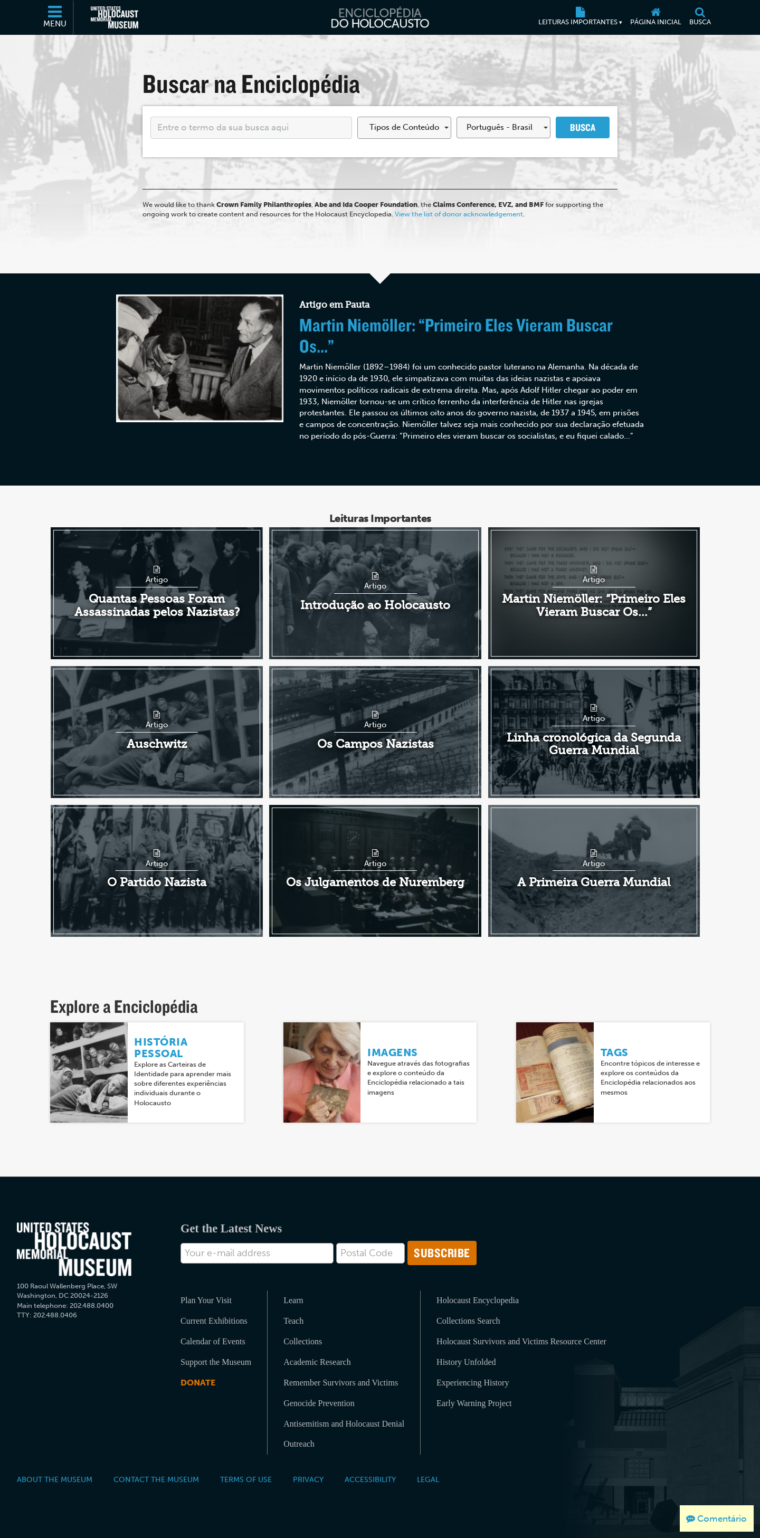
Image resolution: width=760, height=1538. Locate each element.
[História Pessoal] (89, 1072)
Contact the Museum (156, 1479)
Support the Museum (215, 1361)
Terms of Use (246, 1479)
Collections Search (468, 1320)
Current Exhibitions (214, 1320)
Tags (615, 1052)
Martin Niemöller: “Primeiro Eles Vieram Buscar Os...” (456, 335)
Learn (293, 1300)
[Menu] (55, 17)
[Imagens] (322, 1072)
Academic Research (316, 1361)
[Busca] (700, 17)
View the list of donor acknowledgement (459, 214)
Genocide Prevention (319, 1403)
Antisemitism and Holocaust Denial (343, 1423)
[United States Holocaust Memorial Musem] (74, 1249)
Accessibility (370, 1479)
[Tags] (555, 1072)
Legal (428, 1479)
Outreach (299, 1443)
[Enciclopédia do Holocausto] (380, 17)
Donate (197, 1383)
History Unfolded (466, 1361)
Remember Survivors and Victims (340, 1382)
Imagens (392, 1052)
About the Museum (54, 1479)
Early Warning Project (473, 1403)
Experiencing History (472, 1382)
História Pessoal (160, 1048)
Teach (293, 1320)
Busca (582, 127)
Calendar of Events (212, 1341)
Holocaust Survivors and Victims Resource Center (521, 1341)
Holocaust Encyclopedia (477, 1300)
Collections (302, 1341)
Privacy (308, 1479)
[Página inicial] (655, 17)
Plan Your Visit (206, 1300)
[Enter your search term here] (251, 128)
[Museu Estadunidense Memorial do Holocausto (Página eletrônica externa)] (114, 17)
